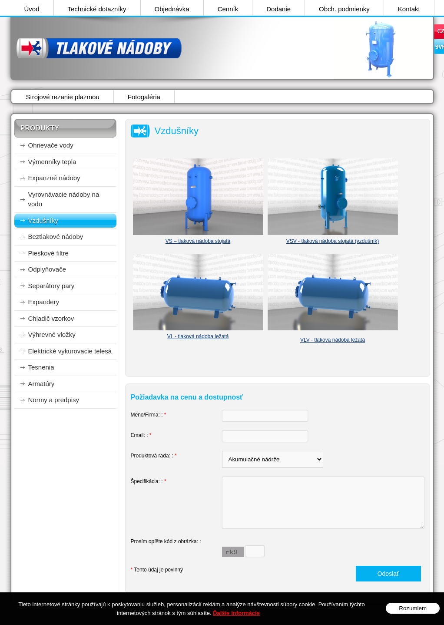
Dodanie (278, 9)
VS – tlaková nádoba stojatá (198, 241)
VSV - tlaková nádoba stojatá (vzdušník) (332, 241)
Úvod (32, 9)
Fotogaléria (144, 97)
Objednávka (172, 9)
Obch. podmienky (344, 9)
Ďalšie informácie (236, 613)
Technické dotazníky (97, 9)
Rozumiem (413, 608)
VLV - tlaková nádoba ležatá (332, 340)
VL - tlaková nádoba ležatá (198, 336)
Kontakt (409, 9)
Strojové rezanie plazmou (62, 97)
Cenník (228, 9)
